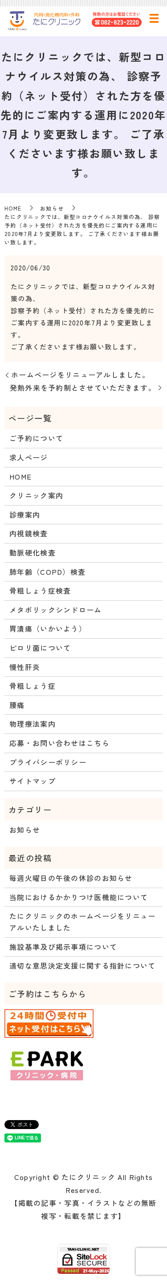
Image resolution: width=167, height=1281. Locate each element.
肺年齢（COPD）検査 (47, 571)
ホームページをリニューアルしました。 (80, 374)
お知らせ (52, 208)
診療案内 (24, 514)
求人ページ (28, 457)
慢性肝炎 (24, 667)
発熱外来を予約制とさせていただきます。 (83, 387)
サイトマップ (32, 780)
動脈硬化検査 (32, 552)
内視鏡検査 (28, 533)
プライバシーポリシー (47, 762)
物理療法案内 (32, 723)
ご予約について (36, 438)
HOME (12, 208)
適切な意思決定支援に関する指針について (82, 965)
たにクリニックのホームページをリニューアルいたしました (82, 921)
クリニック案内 (36, 495)
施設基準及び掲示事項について (63, 946)
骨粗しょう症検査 (40, 590)
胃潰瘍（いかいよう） (47, 628)
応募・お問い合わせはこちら (59, 742)
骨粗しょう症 (32, 685)
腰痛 (17, 704)
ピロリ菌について (40, 647)
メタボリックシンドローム (55, 609)
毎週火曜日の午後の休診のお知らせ (70, 877)
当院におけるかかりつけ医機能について (78, 897)
